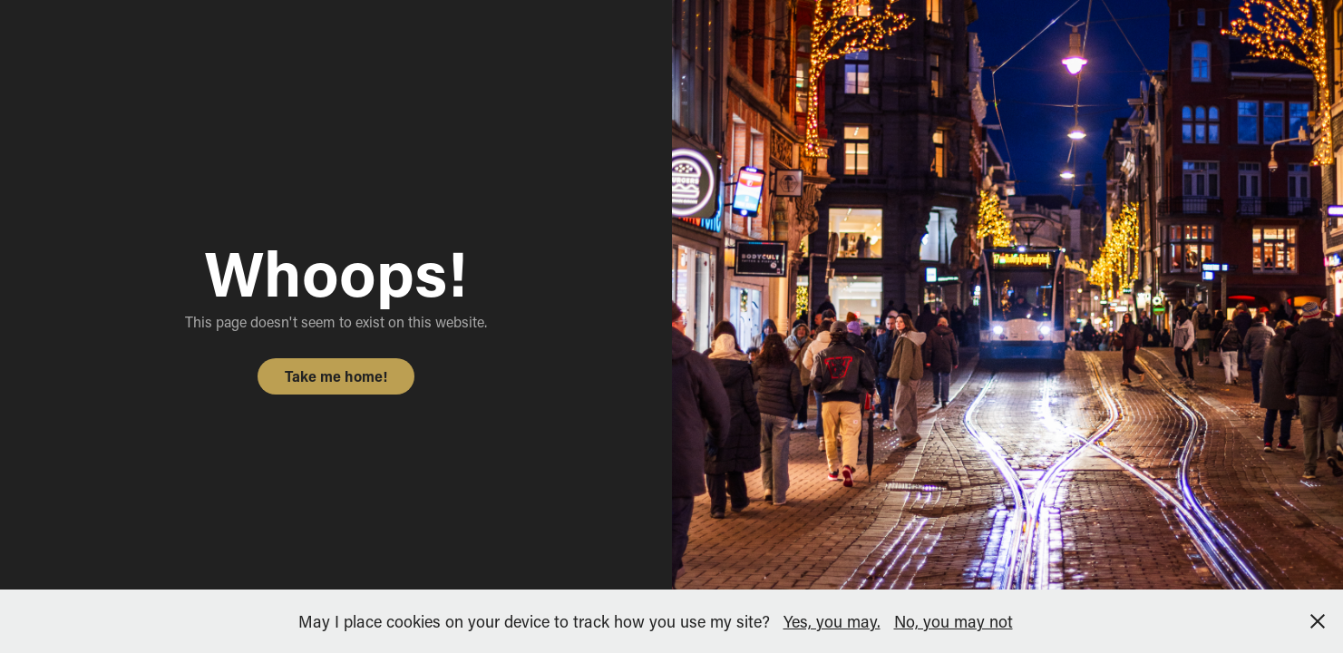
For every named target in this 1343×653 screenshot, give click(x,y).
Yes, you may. (832, 621)
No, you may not (953, 621)
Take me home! (336, 375)
